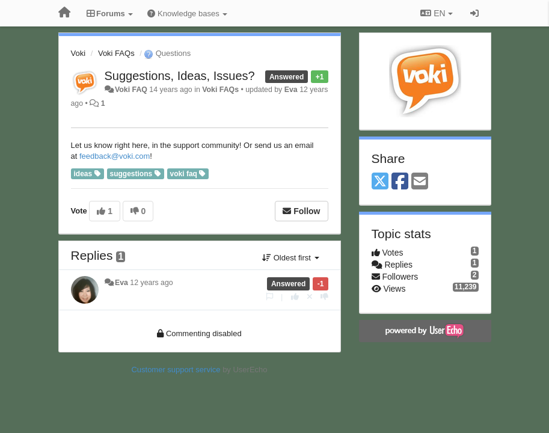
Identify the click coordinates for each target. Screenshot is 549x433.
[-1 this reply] (324, 296)
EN (436, 13)
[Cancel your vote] (310, 296)
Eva (291, 89)
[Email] (419, 181)
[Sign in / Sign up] (474, 13)
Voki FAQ (131, 89)
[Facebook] (399, 181)
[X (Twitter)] (380, 181)
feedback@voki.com (114, 156)
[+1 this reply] (295, 296)
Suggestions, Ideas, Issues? (180, 75)
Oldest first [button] (290, 257)
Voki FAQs (116, 53)
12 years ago (151, 282)
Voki (78, 53)
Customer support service (175, 369)
